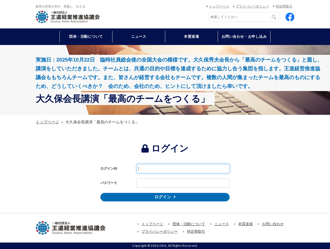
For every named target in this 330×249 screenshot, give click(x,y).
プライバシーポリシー (252, 6)
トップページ (219, 6)
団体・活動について (188, 224)
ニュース (138, 36)
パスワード (108, 183)
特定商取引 (284, 6)
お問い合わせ (273, 224)
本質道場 (191, 36)
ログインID (108, 168)
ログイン (162, 197)
